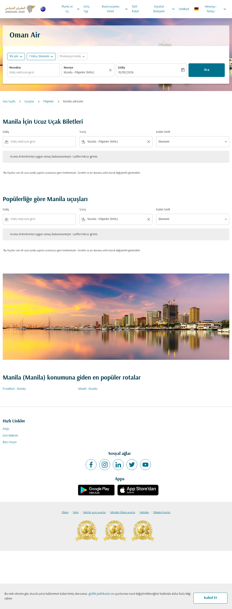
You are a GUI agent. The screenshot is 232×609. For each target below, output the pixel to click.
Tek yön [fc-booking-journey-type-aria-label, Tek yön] (13, 56)
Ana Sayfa (9, 101)
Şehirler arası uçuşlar (94, 512)
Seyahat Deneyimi (165, 9)
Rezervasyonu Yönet (116, 9)
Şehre (76, 512)
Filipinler (48, 101)
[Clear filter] (148, 141)
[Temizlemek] (111, 70)
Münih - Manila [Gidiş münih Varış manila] (87, 389)
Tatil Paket (135, 9)
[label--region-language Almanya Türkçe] (210, 9)
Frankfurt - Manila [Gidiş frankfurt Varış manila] (14, 389)
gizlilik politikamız (99, 594)
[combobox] (33, 72)
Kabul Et (210, 598)
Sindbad (184, 9)
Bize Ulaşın (10, 442)
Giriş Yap (86, 9)
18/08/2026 (125, 72)
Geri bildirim (10, 435)
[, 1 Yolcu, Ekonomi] (39, 56)
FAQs (6, 429)
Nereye (68, 67)
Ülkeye (65, 512)
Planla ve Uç (72, 9)
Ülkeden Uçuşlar (161, 512)
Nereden (15, 67)
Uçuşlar (29, 101)
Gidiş (121, 67)
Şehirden (144, 512)
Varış (83, 132)
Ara (206, 70)
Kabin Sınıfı (163, 132)
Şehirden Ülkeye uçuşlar (122, 512)
